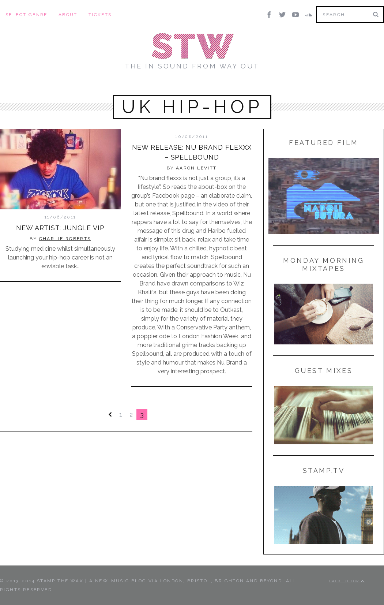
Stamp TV (166, 80)
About (68, 14)
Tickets (100, 14)
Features (208, 80)
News (272, 80)
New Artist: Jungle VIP (60, 228)
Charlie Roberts (65, 238)
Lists (243, 80)
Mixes (130, 80)
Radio (301, 80)
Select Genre (26, 14)
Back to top (347, 581)
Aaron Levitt (195, 168)
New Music (91, 80)
